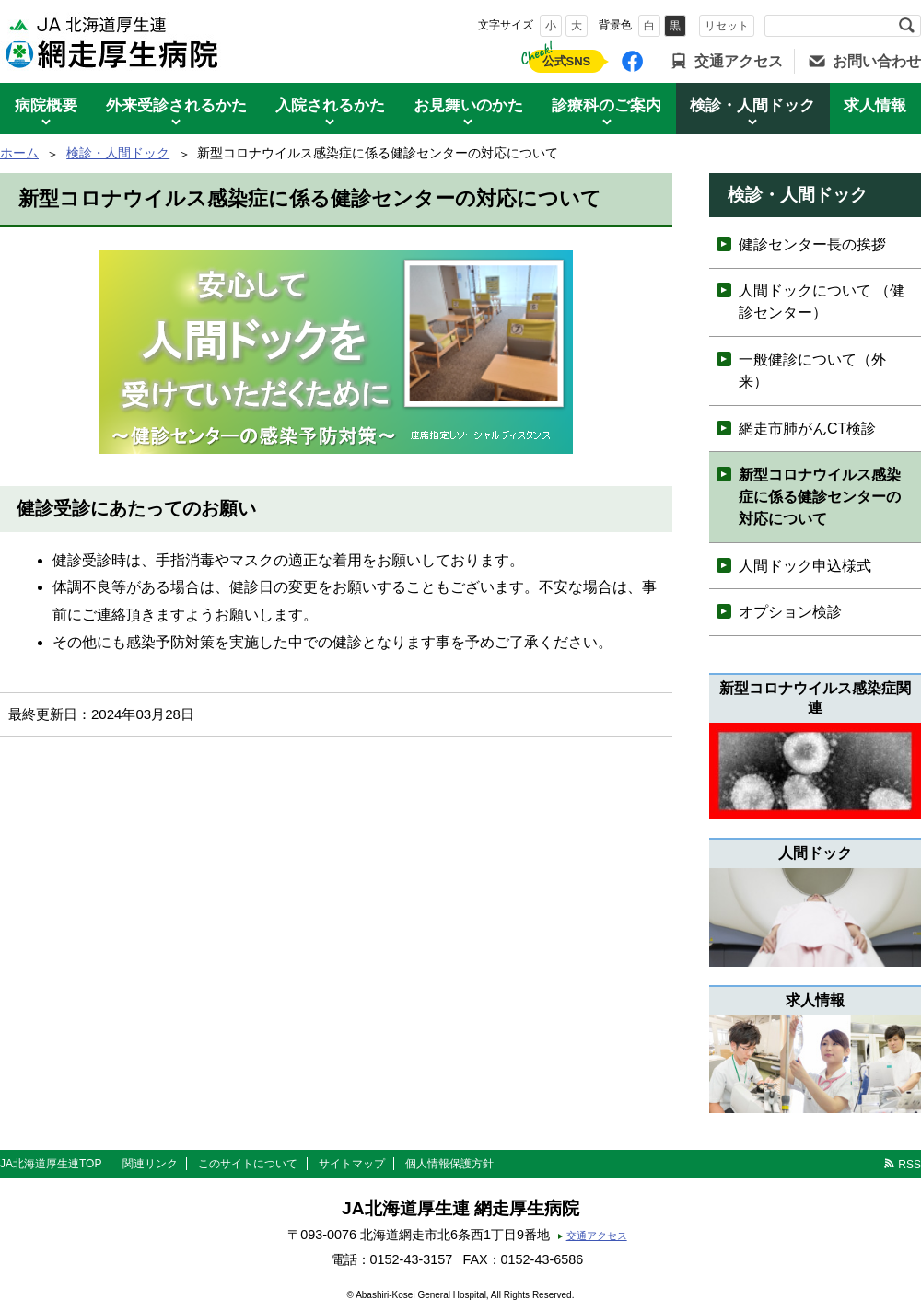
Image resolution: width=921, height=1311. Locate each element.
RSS (909, 1164)
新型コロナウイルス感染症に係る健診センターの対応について (820, 497)
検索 (906, 26)
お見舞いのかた (468, 105)
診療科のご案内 (606, 105)
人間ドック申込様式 (805, 566)
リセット (727, 25)
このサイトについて (247, 1163)
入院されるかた (330, 105)
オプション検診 (790, 612)
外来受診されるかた (176, 105)
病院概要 (46, 105)
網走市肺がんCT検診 (807, 428)
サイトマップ (352, 1163)
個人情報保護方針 (449, 1163)
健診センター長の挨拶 (812, 244)
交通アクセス (738, 61)
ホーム (19, 152)
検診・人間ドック (752, 105)
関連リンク (150, 1163)
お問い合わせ (877, 61)
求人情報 (875, 105)
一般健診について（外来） (812, 370)
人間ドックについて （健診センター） (821, 301)
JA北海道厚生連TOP (50, 1163)
